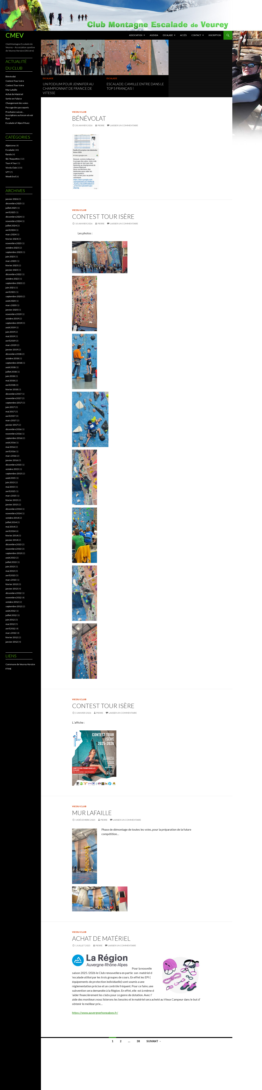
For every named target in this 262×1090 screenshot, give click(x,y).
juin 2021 (10, 287)
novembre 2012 (13, 597)
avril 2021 (10, 292)
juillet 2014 (11, 522)
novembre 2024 (13, 221)
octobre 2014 (12, 517)
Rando (9, 154)
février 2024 (12, 238)
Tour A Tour (11, 163)
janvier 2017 (12, 424)
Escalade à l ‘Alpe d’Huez (18, 123)
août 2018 (10, 367)
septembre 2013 (14, 553)
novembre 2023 (13, 243)
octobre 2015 (12, 469)
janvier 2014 (12, 540)
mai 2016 (10, 447)
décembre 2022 (13, 274)
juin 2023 (10, 256)
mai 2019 (10, 336)
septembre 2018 (14, 362)
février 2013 (12, 584)
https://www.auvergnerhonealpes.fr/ (95, 1012)
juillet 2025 (11, 207)
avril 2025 (10, 212)
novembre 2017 (13, 398)
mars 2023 (11, 261)
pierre (101, 125)
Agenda (154, 35)
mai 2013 (10, 571)
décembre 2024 (13, 216)
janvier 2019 (12, 349)
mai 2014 (10, 526)
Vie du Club (79, 112)
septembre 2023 (14, 252)
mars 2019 (11, 345)
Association (135, 35)
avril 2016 (10, 451)
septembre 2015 (14, 473)
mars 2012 (11, 633)
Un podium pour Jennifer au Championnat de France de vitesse (68, 88)
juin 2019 (10, 331)
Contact (196, 35)
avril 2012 (10, 628)
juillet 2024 (11, 225)
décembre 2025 (13, 203)
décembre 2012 (13, 593)
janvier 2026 (12, 199)
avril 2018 (10, 385)
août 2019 (10, 327)
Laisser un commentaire (124, 125)
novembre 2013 (13, 548)
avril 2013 (10, 575)
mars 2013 (11, 579)
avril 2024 (10, 230)
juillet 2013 (11, 562)
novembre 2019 (13, 314)
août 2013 (10, 557)
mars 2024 (11, 234)
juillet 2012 (11, 615)
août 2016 (10, 442)
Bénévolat (89, 118)
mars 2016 (11, 455)
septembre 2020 (14, 296)
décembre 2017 (13, 393)
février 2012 (12, 637)
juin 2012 (10, 619)
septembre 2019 (14, 323)
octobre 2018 (12, 358)
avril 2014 (10, 531)
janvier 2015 (12, 504)
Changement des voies (17, 103)
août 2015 (10, 478)
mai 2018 (10, 380)
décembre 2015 (13, 464)
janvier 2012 (12, 641)
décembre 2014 (13, 509)
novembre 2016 (13, 433)
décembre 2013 (13, 544)
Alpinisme (10, 145)
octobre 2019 (12, 318)
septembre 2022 (14, 283)
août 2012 (10, 610)
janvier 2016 (12, 460)
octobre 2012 (12, 602)
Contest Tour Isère (103, 216)
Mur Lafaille (92, 812)
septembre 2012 (14, 606)
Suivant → (153, 1041)
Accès (183, 35)
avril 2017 (10, 416)
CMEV (15, 35)
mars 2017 (11, 420)
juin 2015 (10, 482)
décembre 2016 (13, 429)
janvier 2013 (12, 588)
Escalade (168, 35)
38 (138, 1041)
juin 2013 (10, 566)
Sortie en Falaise (14, 98)
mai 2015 (10, 486)
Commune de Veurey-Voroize (20, 664)
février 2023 (12, 265)
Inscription (215, 35)
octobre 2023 (12, 247)
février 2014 (12, 535)
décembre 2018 (13, 354)
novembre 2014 (13, 513)
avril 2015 (10, 491)
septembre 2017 (14, 402)
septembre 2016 (14, 438)
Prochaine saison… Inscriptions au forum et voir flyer (19, 115)
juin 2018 (10, 376)
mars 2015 (11, 495)
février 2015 (12, 500)
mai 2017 (10, 411)
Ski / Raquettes (13, 158)
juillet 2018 (11, 371)
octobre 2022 (12, 278)
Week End (11, 176)
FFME (8, 668)
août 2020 (10, 300)
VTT (8, 172)
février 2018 (12, 389)
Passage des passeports (17, 107)
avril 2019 (10, 340)
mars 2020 (11, 305)
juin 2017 (10, 407)
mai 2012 (10, 624)
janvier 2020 (12, 309)
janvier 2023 (12, 269)
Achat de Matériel (101, 938)
